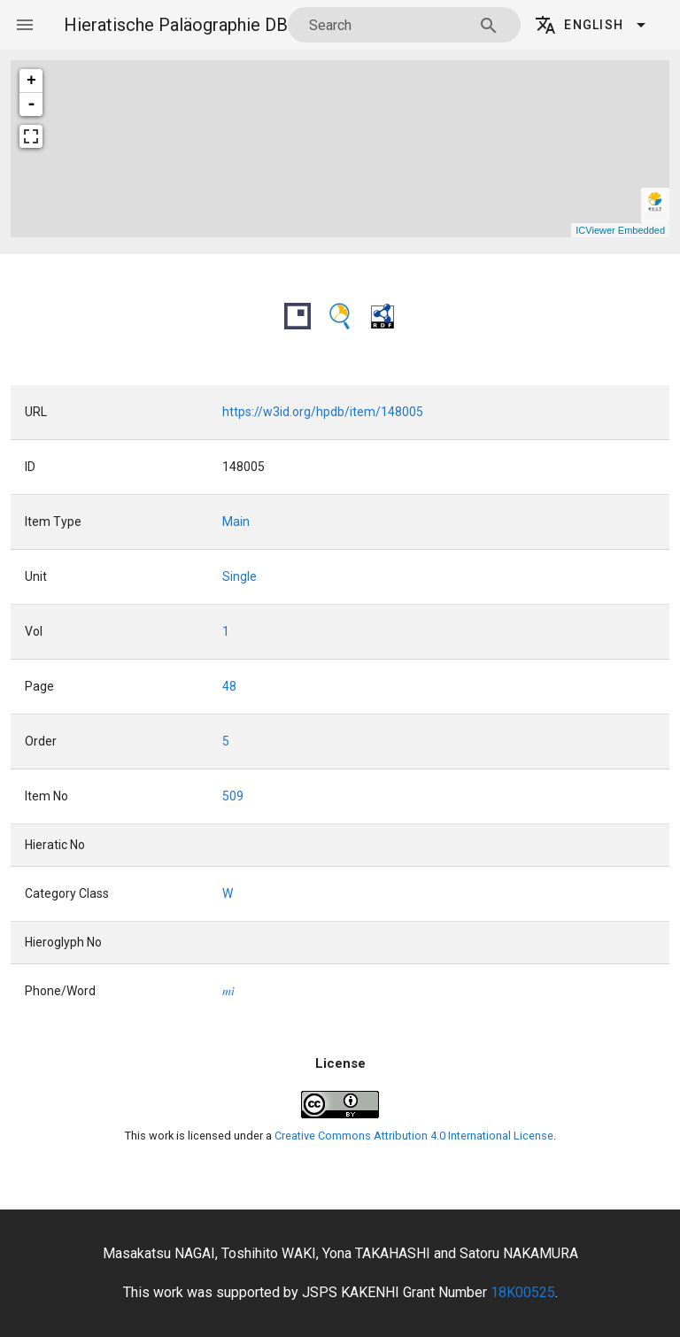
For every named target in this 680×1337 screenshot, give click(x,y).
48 (229, 686)
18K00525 (523, 1292)
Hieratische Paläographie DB (176, 24)
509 (232, 796)
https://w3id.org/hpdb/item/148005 (322, 412)
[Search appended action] (488, 25)
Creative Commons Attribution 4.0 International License (413, 1135)
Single (239, 576)
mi (228, 991)
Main (236, 521)
